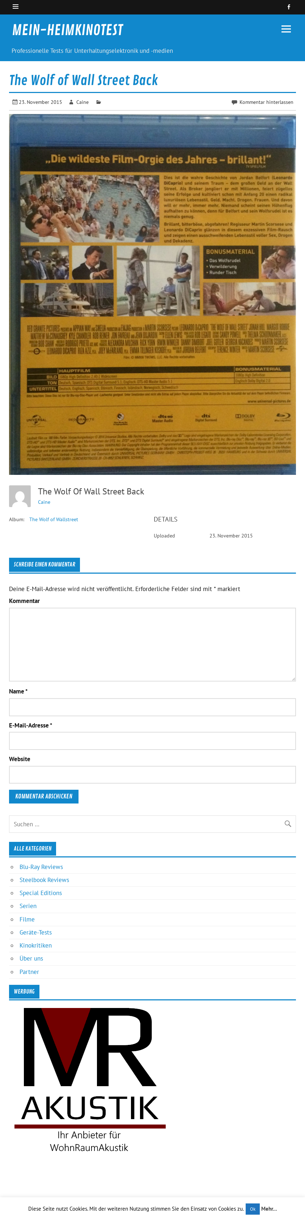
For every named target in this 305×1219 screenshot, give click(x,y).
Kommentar (24, 601)
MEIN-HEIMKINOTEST (67, 30)
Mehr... (269, 1208)
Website (19, 759)
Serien (28, 906)
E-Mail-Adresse (30, 725)
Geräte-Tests (36, 932)
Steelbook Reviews (44, 880)
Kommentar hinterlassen (266, 101)
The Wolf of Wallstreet (53, 519)
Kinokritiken (36, 945)
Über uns (31, 958)
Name (18, 691)
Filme (27, 919)
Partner (29, 972)
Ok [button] (252, 1209)
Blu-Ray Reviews (41, 867)
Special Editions (41, 893)
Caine (82, 101)
